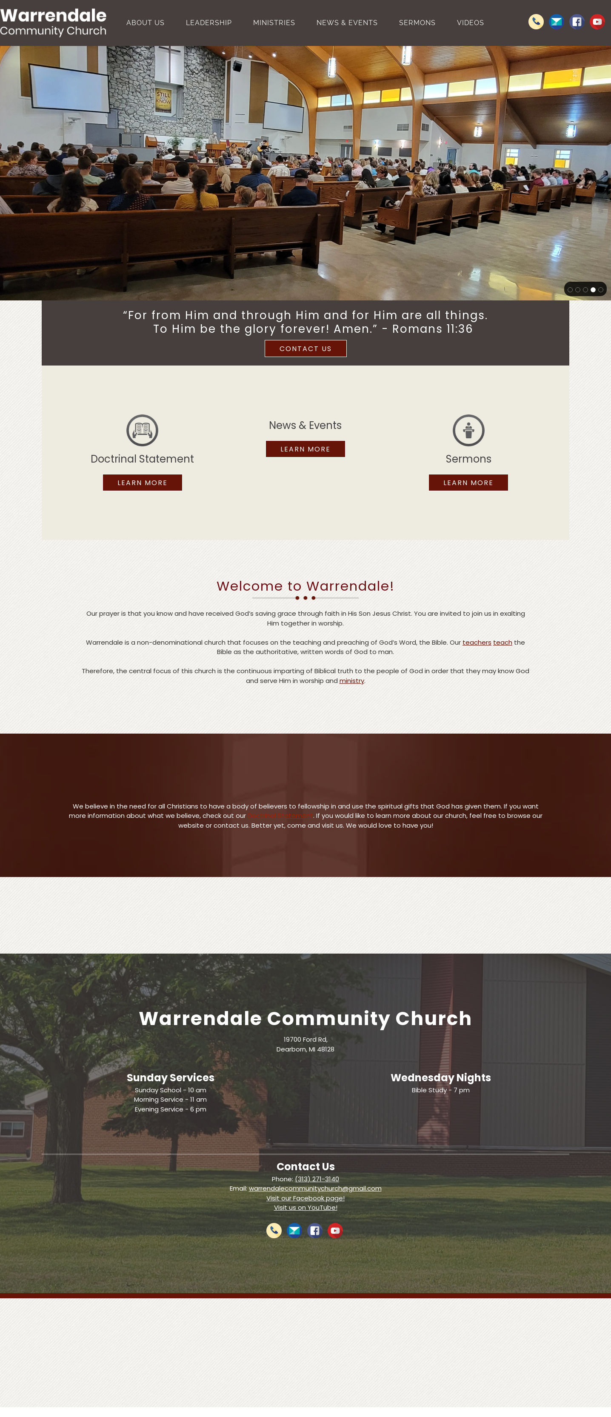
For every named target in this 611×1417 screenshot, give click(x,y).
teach (502, 642)
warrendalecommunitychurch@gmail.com (315, 1188)
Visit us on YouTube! (305, 1207)
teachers (477, 642)
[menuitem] (145, 23)
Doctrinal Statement (280, 815)
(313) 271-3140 (317, 1178)
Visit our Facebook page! (305, 1198)
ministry (352, 680)
